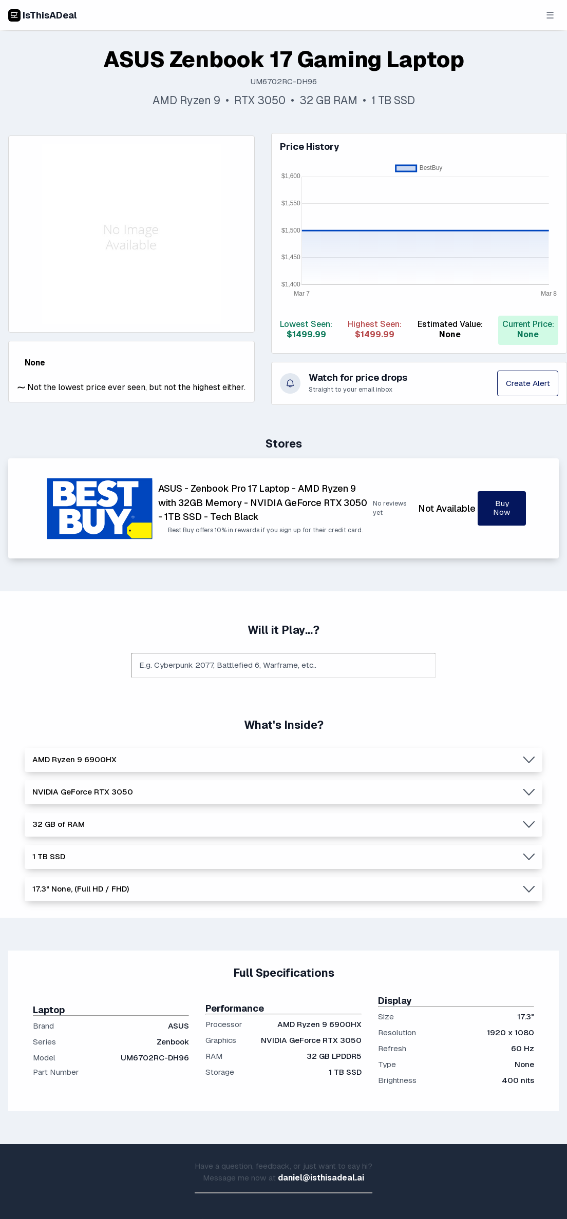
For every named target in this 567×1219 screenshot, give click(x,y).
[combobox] (283, 666)
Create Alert (528, 383)
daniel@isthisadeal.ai (321, 1178)
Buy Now (502, 507)
